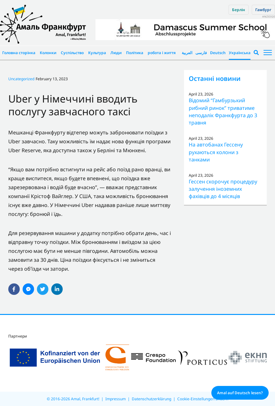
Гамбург (263, 9)
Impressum (115, 399)
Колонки (48, 52)
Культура (97, 52)
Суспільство (72, 52)
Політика (134, 52)
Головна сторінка (18, 52)
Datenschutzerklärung (151, 399)
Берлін (238, 9)
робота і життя (162, 52)
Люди (116, 52)
